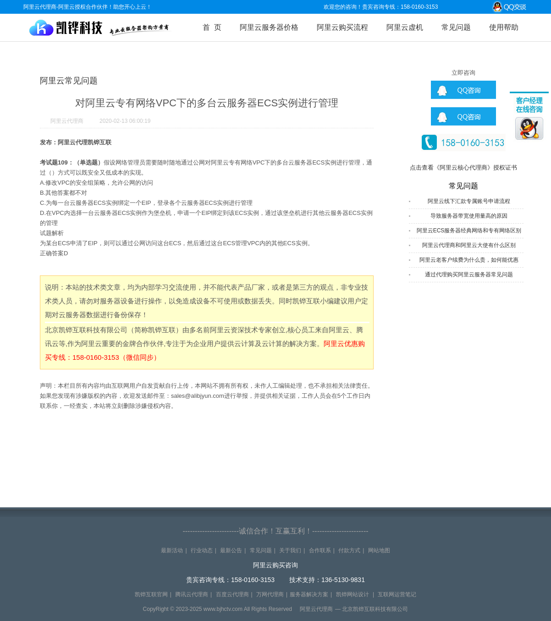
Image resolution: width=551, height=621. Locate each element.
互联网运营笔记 (397, 594)
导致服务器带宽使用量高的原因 (468, 216)
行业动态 (202, 550)
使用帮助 (503, 27)
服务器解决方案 (309, 594)
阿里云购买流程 (342, 27)
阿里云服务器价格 (269, 27)
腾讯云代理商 (191, 594)
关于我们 (290, 550)
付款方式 (349, 550)
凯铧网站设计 (352, 594)
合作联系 (320, 550)
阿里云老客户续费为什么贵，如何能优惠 (468, 260)
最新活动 (172, 550)
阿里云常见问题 (69, 80)
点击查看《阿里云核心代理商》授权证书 (463, 167)
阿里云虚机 (404, 27)
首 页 (212, 27)
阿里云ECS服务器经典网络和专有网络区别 (469, 230)
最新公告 (231, 550)
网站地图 (379, 550)
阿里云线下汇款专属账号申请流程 (469, 201)
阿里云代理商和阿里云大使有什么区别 (469, 245)
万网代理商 (270, 594)
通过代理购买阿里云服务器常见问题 (469, 274)
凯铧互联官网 (151, 594)
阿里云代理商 (66, 121)
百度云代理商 (232, 594)
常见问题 (456, 27)
